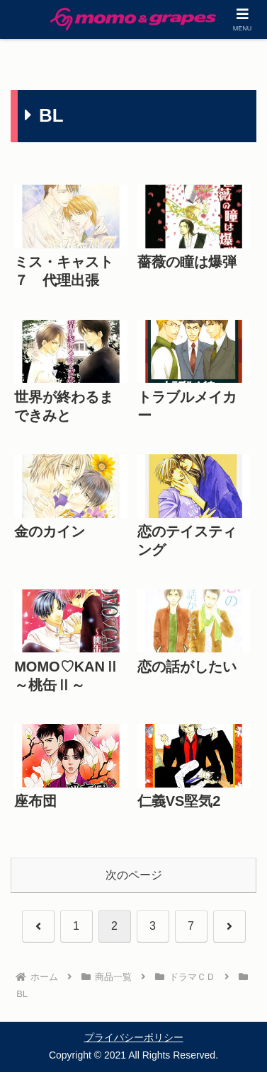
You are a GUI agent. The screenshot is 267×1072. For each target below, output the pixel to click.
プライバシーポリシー (133, 1037)
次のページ (134, 875)
